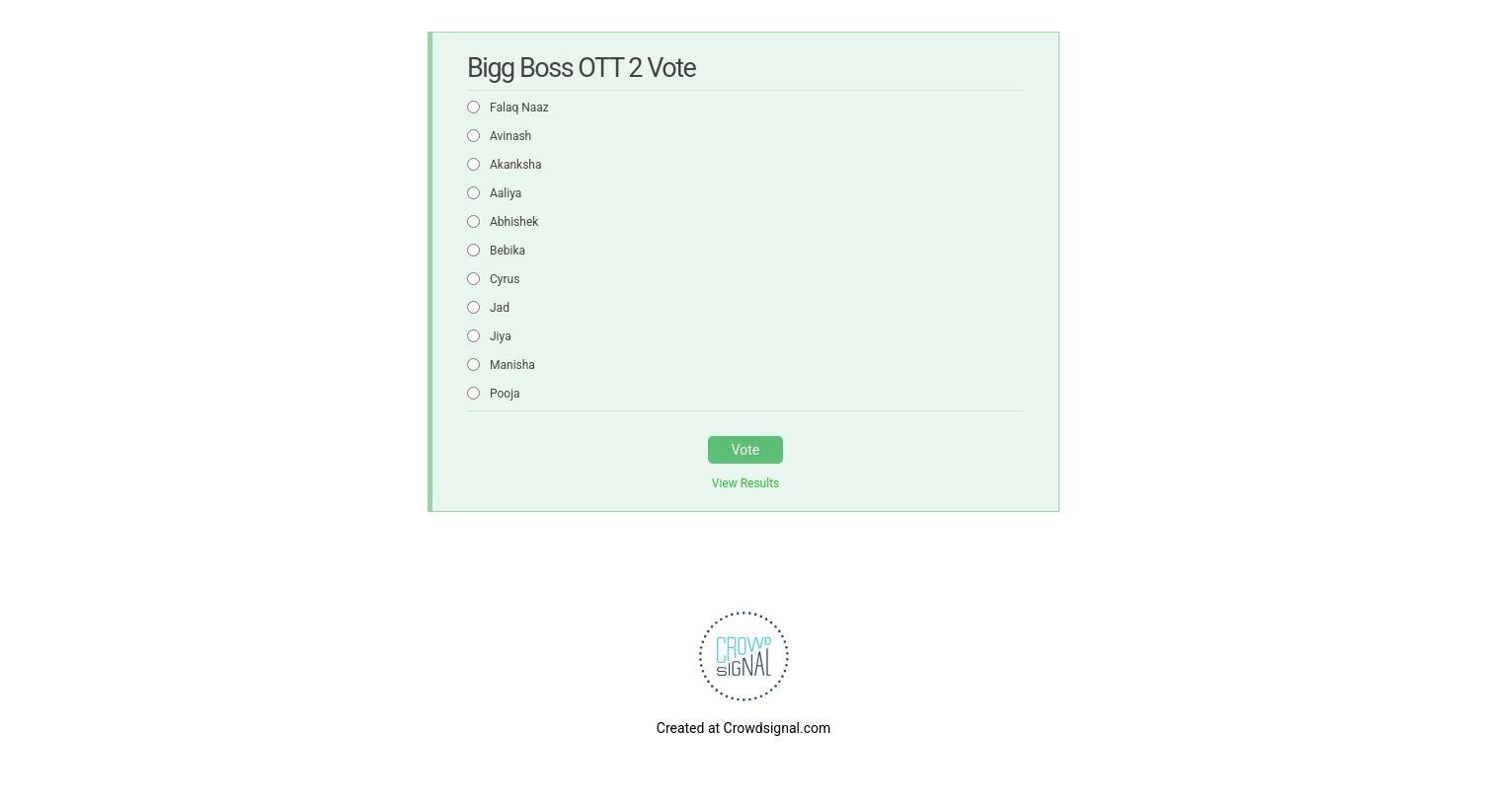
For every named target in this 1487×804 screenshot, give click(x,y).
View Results (746, 483)
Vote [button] (746, 450)
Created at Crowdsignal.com (743, 728)
